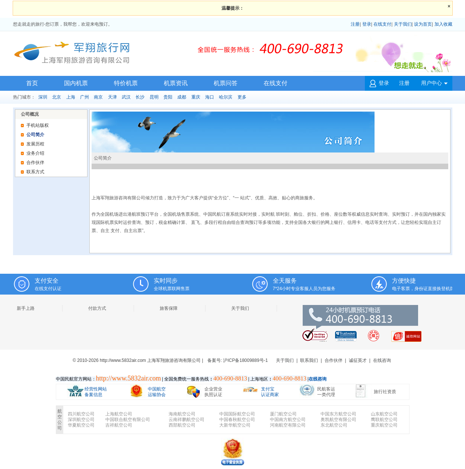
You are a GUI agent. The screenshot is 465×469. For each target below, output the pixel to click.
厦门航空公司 (283, 414)
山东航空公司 (384, 414)
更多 (242, 97)
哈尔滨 (225, 97)
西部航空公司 (182, 425)
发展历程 (35, 144)
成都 (181, 97)
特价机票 (126, 83)
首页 (32, 83)
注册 (355, 24)
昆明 (154, 97)
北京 (56, 97)
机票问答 (226, 83)
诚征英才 (358, 360)
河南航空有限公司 (288, 425)
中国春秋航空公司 (237, 419)
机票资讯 (176, 83)
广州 (84, 97)
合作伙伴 (35, 162)
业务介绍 (35, 153)
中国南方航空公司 (288, 419)
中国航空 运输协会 (157, 391)
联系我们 (309, 360)
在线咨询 (382, 360)
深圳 (42, 97)
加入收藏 (443, 24)
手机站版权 (37, 125)
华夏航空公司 (81, 425)
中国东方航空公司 (338, 414)
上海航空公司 (118, 414)
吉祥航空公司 (118, 425)
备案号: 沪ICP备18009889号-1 (237, 360)
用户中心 (434, 85)
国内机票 (76, 83)
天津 (112, 97)
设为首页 (423, 24)
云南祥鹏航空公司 (186, 419)
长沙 (140, 97)
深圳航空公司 (81, 419)
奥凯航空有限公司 (338, 419)
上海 (70, 97)
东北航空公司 (334, 425)
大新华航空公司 (235, 425)
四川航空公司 (81, 414)
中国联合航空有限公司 (127, 419)
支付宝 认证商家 (270, 391)
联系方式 (35, 171)
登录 (366, 24)
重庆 (195, 97)
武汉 (126, 97)
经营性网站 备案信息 (96, 391)
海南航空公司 (182, 414)
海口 (209, 97)
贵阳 (167, 97)
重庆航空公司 (384, 425)
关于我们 (403, 24)
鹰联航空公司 (384, 419)
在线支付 (382, 24)
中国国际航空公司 (237, 414)
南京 (98, 97)
